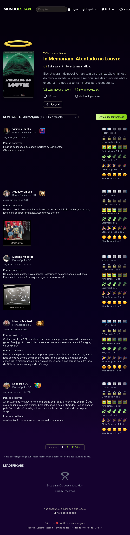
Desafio (31, 528)
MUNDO (17, 9)
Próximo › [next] (77, 447)
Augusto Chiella (22, 191)
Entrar (124, 9)
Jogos (72, 9)
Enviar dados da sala (65, 512)
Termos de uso (62, 528)
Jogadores (90, 9)
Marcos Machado (22, 321)
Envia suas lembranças (111, 117)
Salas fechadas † (45, 528)
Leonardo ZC (20, 383)
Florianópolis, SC (89, 89)
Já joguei (53, 104)
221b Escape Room (54, 53)
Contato (99, 528)
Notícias (107, 9)
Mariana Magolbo (23, 256)
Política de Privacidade (82, 528)
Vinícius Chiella (21, 129)
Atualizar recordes (65, 491)
